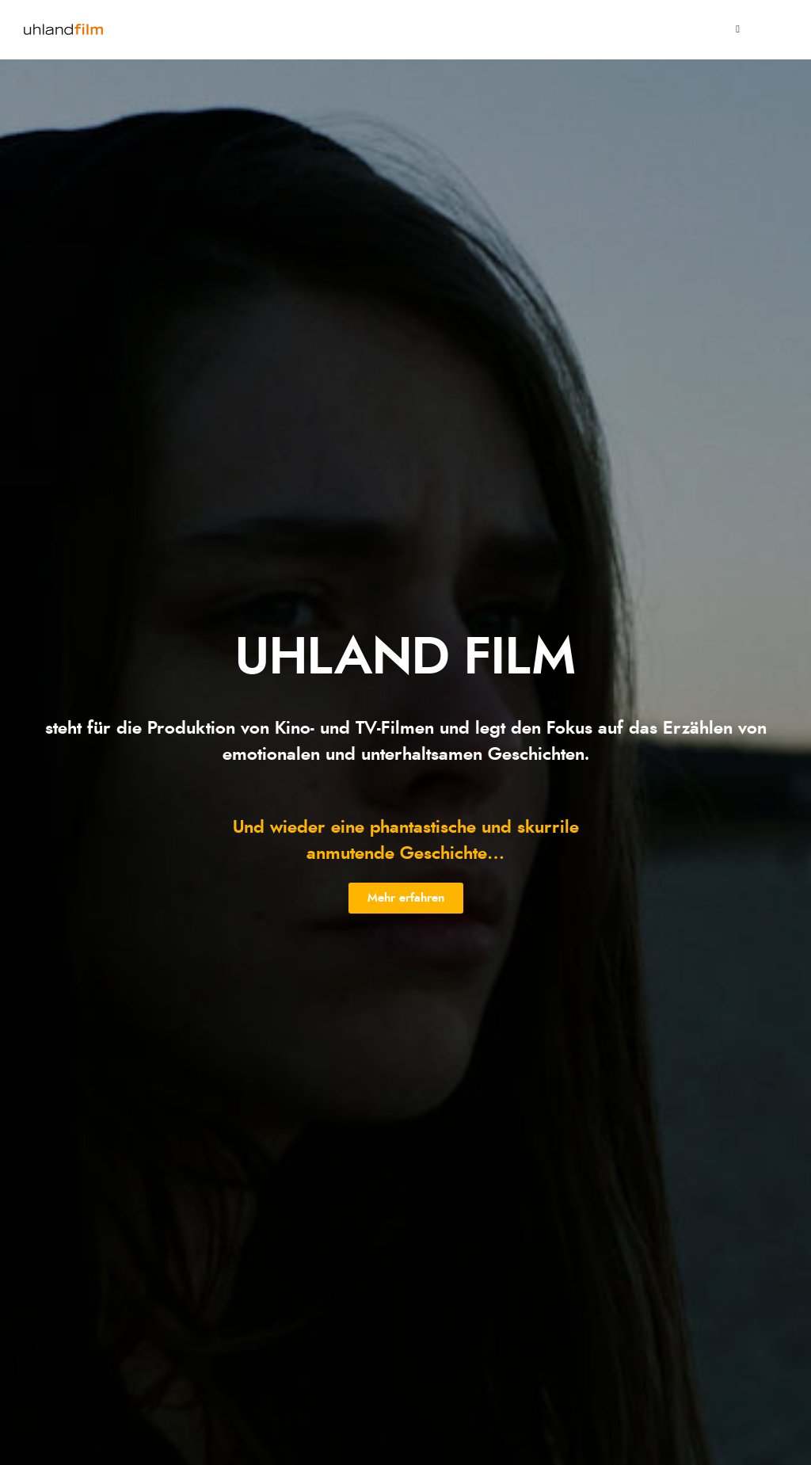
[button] (405, 898)
